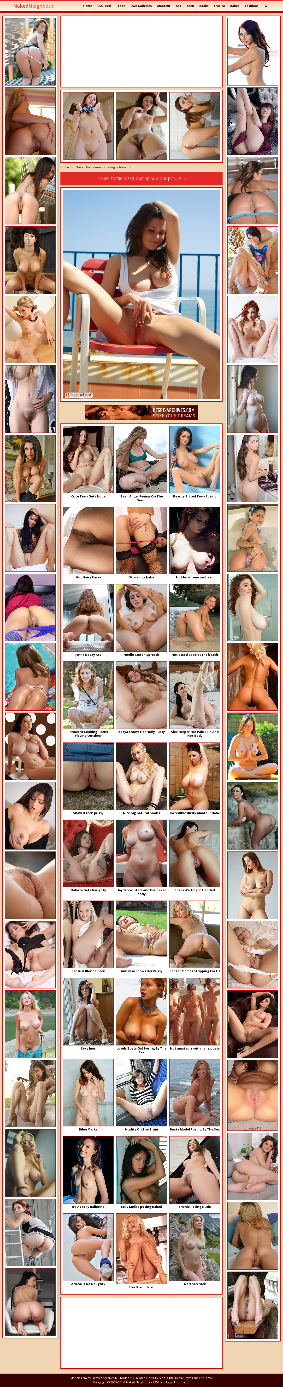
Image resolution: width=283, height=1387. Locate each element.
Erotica (219, 6)
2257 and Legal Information (171, 1382)
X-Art (149, 1378)
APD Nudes (137, 1378)
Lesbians (252, 6)
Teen (190, 6)
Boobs (204, 6)
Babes (235, 6)
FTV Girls (159, 1378)
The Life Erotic (203, 1378)
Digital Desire (175, 1378)
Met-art (75, 1378)
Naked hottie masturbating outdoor (101, 167)
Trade (120, 6)
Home (87, 6)
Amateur (164, 6)
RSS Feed (104, 6)
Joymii (189, 1378)
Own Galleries (141, 6)
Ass (178, 6)
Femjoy (86, 1378)
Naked (33, 6)
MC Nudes (122, 1378)
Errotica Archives (103, 1378)
